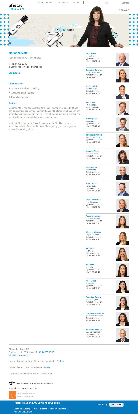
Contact (75, 2)
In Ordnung (102, 404)
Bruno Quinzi (91, 119)
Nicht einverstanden (23, 412)
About (40, 2)
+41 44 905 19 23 (93, 175)
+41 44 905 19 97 (93, 239)
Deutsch (125, 3)
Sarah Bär (90, 248)
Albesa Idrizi (91, 281)
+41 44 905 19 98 (93, 142)
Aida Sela (90, 265)
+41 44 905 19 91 (93, 223)
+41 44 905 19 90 (93, 256)
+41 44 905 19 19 (93, 337)
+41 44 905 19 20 (93, 191)
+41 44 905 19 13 (93, 93)
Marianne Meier (92, 151)
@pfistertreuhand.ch (94, 286)
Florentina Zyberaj (93, 297)
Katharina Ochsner (94, 70)
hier (62, 361)
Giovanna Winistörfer (95, 313)
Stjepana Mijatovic (94, 232)
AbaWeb (124, 10)
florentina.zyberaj (92, 299)
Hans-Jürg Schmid (94, 330)
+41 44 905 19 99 (19, 64)
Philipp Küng (91, 167)
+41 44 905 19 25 (93, 207)
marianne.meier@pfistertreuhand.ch (26, 67)
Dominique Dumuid (94, 135)
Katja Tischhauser (93, 200)
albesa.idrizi (90, 283)
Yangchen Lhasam (94, 216)
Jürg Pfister (91, 54)
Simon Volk (90, 102)
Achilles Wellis (92, 86)
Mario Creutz (91, 184)
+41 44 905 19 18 (93, 110)
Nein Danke (116, 404)
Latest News (63, 2)
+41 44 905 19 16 (93, 126)
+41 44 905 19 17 (93, 77)
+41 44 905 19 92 (93, 288)
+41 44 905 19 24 (93, 272)
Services (50, 2)
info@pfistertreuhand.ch (20, 355)
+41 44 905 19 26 (93, 304)
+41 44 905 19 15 (93, 61)
